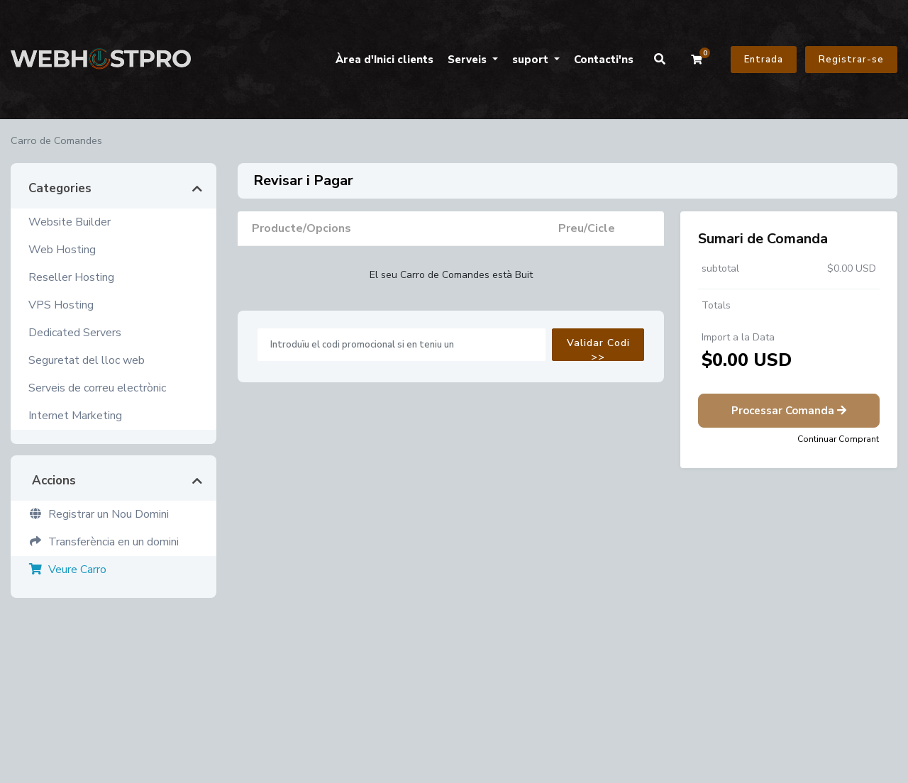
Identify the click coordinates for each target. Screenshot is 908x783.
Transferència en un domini (103, 542)
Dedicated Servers (74, 332)
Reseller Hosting (71, 277)
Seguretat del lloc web (86, 360)
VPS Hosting (61, 305)
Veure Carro (67, 569)
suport (531, 59)
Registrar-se (851, 59)
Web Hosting (62, 249)
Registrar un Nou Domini (98, 514)
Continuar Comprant (838, 439)
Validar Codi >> (598, 348)
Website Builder (69, 222)
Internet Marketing (75, 415)
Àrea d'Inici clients (384, 59)
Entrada (763, 59)
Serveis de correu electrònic (97, 388)
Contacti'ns (603, 59)
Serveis (468, 59)
